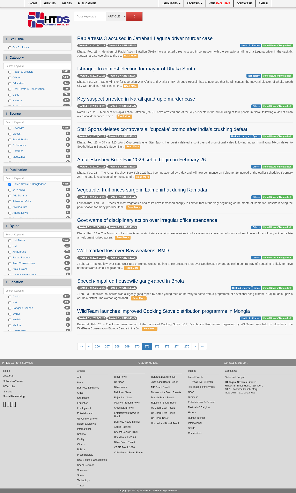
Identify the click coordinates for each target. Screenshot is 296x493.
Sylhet (14, 313)
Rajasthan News (123, 397)
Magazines (16, 156)
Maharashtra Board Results (166, 392)
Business (193, 397)
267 (107, 346)
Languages (171, 3)
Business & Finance (88, 387)
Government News (87, 418)
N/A (12, 246)
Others (14, 77)
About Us (194, 3)
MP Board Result (160, 387)
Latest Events (195, 377)
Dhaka (14, 296)
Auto (79, 377)
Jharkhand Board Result (164, 382)
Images (67, 3)
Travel (80, 485)
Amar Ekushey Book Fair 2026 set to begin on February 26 (141, 159)
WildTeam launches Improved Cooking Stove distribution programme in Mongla (163, 311)
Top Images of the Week (201, 386)
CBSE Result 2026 (124, 447)
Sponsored (83, 470)
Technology (254, 76)
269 (127, 346)
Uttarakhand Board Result (165, 423)
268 (117, 346)
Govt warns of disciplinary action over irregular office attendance (147, 220)
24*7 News (16, 189)
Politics (81, 449)
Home (32, 3)
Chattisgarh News (124, 407)
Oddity (80, 439)
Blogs (80, 382)
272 (157, 346)
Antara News (18, 212)
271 (147, 346)
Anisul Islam (17, 269)
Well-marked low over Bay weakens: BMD (123, 250)
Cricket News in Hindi (126, 432)
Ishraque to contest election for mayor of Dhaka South (136, 68)
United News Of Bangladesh (27, 184)
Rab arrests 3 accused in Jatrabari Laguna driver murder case (145, 38)
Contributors (194, 433)
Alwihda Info (17, 207)
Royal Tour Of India (202, 381)
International (84, 429)
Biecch (14, 133)
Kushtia (14, 319)
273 (166, 346)
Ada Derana (17, 195)
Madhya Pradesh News (127, 402)
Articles (49, 3)
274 (177, 346)
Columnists (17, 145)
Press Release (85, 454)
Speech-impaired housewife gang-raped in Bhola (130, 281)
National (15, 100)
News (191, 392)
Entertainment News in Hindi (126, 415)
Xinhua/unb (17, 251)
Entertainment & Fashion (201, 402)
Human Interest (196, 417)
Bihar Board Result (124, 442)
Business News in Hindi (127, 421)
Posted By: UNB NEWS (122, 45)
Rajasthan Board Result (164, 402)
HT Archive (9, 386)
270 (137, 346)
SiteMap (7, 391)
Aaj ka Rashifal (122, 426)
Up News (119, 382)
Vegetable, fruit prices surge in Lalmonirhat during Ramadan (143, 190)
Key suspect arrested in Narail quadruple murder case (136, 99)
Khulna (14, 325)
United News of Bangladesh (277, 45)
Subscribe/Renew (13, 381)
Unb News (16, 240)
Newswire (16, 128)
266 (97, 346)
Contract (15, 151)
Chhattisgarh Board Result (128, 452)
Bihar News (120, 387)
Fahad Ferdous (19, 257)
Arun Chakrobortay (21, 263)
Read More (130, 55)
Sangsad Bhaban (20, 308)
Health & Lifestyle (20, 71)
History (192, 412)
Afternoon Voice (19, 201)
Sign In (263, 3)
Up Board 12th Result (163, 413)
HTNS (219, 3)
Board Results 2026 (125, 437)
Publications (87, 3)
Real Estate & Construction (26, 89)
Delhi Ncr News (122, 392)
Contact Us (245, 3)
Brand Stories (18, 139)
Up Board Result (160, 418)
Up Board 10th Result (163, 407)
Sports (256, 136)
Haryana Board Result (163, 376)
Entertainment (85, 413)
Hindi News (120, 376)
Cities (13, 94)
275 (186, 346)
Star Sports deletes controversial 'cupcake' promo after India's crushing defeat (162, 129)
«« (81, 346)
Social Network (85, 465)
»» (202, 346)
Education (16, 83)
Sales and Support (235, 377)
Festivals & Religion (199, 407)
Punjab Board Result (162, 397)
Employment (84, 408)
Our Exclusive (18, 47)
